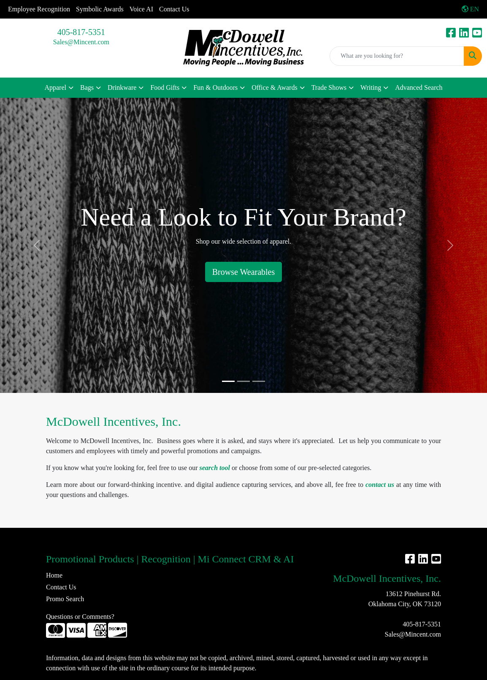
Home (54, 575)
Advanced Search (418, 87)
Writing (370, 87)
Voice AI (141, 9)
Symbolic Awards (100, 9)
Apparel (55, 87)
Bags (87, 87)
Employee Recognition (39, 9)
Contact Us (174, 9)
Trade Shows (328, 87)
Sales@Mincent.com (81, 42)
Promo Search (65, 598)
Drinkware (122, 87)
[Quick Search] (397, 56)
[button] (36, 245)
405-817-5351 (81, 32)
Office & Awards (274, 87)
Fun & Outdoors (215, 87)
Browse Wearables (243, 272)
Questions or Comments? (80, 616)
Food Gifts (164, 87)
